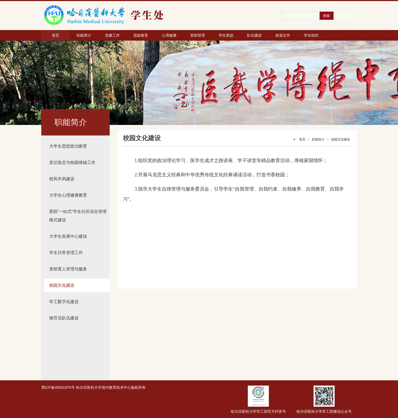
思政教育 (140, 35)
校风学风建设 (61, 179)
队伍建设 (254, 35)
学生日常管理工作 (66, 252)
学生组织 (311, 35)
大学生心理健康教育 (68, 195)
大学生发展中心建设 (68, 236)
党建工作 (112, 35)
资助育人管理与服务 (68, 269)
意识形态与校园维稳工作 (72, 162)
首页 (55, 35)
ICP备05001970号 (60, 387)
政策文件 (282, 35)
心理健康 (169, 35)
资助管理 (197, 35)
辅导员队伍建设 (64, 318)
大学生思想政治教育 (68, 146)
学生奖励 (226, 35)
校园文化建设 (61, 285)
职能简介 (84, 35)
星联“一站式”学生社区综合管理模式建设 (78, 215)
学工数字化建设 (64, 301)
